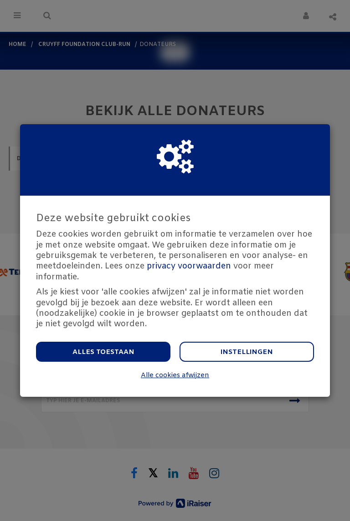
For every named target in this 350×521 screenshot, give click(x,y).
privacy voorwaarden (189, 266)
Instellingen (247, 352)
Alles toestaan (103, 352)
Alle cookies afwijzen (175, 375)
